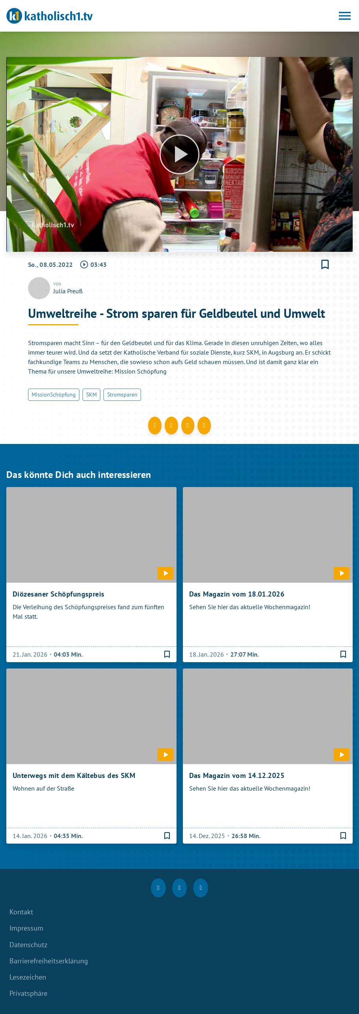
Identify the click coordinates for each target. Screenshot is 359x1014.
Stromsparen (122, 394)
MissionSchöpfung (54, 394)
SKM (91, 394)
